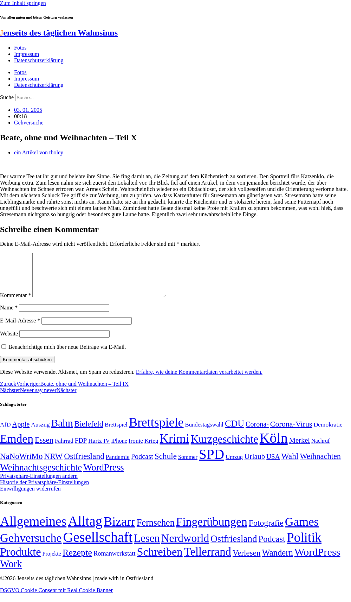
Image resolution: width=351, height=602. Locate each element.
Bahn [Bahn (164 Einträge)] (62, 431)
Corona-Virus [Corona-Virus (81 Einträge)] (291, 432)
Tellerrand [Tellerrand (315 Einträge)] (207, 560)
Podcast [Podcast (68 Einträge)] (142, 465)
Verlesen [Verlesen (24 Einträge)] (246, 561)
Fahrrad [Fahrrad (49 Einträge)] (64, 449)
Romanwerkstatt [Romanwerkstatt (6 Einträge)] (114, 561)
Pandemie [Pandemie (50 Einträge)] (118, 465)
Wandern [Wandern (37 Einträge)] (277, 561)
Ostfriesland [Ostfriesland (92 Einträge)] (84, 464)
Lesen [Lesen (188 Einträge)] (147, 546)
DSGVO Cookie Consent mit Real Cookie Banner (56, 599)
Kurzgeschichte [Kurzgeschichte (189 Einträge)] (224, 447)
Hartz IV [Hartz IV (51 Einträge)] (99, 449)
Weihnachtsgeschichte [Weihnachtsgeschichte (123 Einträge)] (41, 476)
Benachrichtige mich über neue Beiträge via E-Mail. (67, 355)
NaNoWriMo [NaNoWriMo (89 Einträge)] (21, 464)
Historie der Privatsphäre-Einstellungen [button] (44, 491)
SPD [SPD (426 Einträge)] (211, 462)
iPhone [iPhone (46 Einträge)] (119, 449)
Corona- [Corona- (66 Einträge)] (257, 432)
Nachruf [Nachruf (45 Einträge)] (320, 449)
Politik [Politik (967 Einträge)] (304, 546)
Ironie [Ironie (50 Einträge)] (136, 449)
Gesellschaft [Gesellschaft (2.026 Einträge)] (97, 545)
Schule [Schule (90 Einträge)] (166, 464)
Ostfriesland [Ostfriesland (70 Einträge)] (233, 547)
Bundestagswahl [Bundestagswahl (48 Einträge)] (204, 433)
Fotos (20, 48)
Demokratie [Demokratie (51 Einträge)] (328, 432)
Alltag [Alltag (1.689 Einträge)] (85, 529)
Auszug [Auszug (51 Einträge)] (40, 432)
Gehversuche (29, 123)
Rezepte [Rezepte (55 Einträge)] (77, 561)
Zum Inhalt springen (23, 3)
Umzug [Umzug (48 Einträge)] (234, 465)
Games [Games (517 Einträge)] (302, 530)
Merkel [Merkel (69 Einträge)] (299, 449)
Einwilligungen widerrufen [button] (30, 497)
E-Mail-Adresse (20, 329)
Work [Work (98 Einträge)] (11, 572)
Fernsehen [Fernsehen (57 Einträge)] (156, 531)
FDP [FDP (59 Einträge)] (81, 449)
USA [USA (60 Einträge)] (273, 465)
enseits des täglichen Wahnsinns (59, 32)
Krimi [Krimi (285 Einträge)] (174, 447)
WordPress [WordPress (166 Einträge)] (317, 560)
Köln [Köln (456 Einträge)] (274, 446)
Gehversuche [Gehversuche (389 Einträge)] (30, 546)
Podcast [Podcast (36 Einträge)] (272, 547)
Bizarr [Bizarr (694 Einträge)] (119, 530)
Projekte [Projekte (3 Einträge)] (52, 562)
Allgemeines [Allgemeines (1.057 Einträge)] (33, 530)
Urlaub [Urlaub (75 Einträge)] (254, 465)
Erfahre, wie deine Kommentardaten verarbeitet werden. (199, 380)
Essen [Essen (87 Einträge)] (44, 448)
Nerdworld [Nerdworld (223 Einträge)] (185, 546)
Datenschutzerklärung (38, 60)
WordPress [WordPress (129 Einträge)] (103, 475)
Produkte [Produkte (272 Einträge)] (20, 560)
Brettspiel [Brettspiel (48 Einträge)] (116, 433)
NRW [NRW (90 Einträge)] (53, 464)
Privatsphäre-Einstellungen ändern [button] (39, 484)
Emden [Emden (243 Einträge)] (16, 447)
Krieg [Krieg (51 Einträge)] (151, 449)
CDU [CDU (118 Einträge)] (234, 432)
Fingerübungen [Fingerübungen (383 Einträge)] (211, 530)
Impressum (26, 54)
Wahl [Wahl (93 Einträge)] (289, 464)
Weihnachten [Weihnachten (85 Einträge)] (320, 464)
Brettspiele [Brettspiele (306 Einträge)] (156, 431)
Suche (7, 97)
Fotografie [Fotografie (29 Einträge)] (266, 531)
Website (9, 342)
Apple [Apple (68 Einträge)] (21, 432)
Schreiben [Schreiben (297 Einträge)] (159, 560)
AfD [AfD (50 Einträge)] (5, 433)
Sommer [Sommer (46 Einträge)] (187, 465)
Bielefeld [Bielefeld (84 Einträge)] (88, 432)
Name (9, 316)
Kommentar (15, 304)
